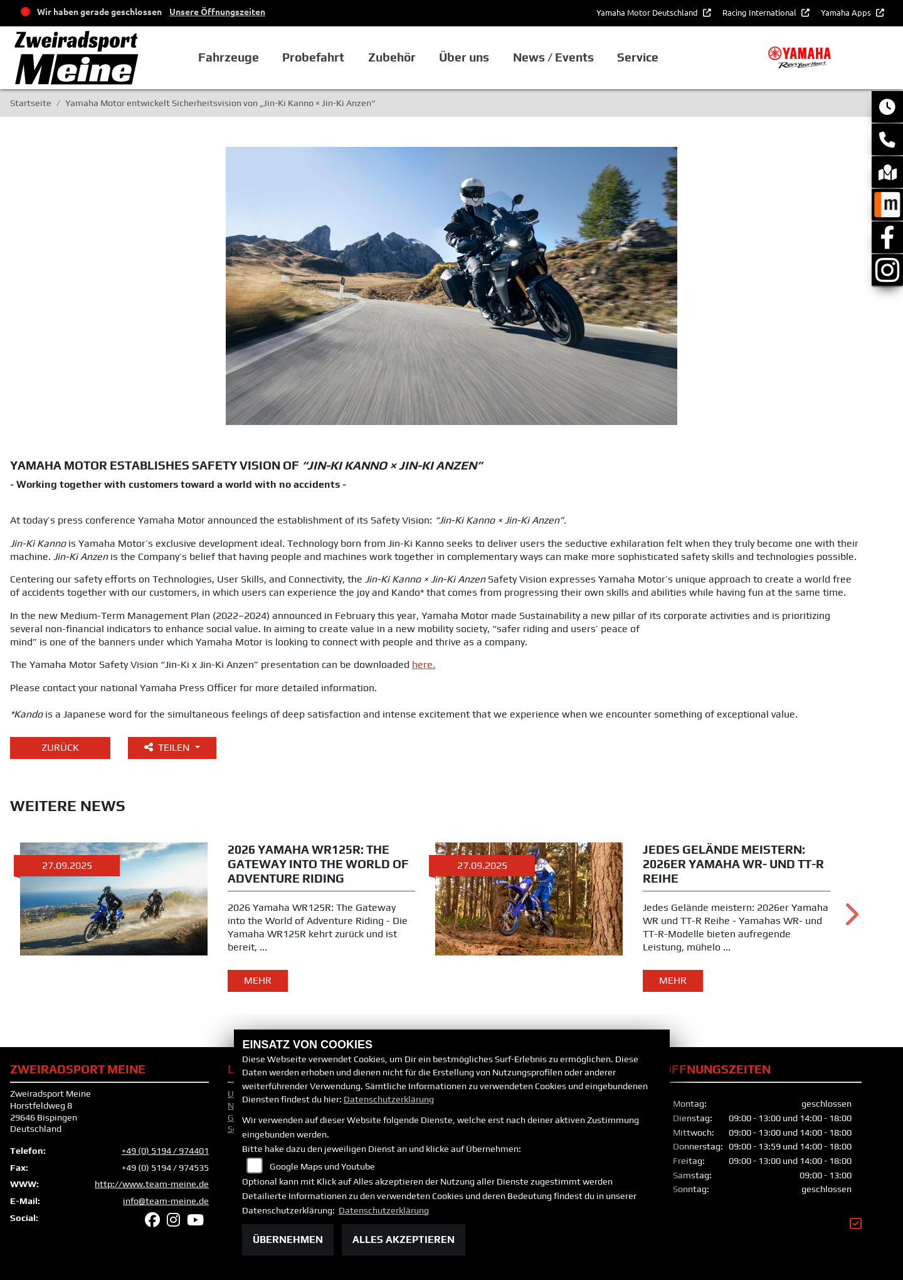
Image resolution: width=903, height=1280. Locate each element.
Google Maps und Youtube (322, 1166)
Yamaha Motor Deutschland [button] (648, 12)
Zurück (60, 747)
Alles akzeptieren (403, 1239)
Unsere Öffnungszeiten (217, 11)
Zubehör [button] (392, 57)
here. (423, 664)
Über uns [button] (464, 57)
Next (850, 918)
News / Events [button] (553, 57)
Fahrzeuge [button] (228, 57)
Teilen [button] (168, 747)
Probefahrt (313, 57)
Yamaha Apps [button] (847, 12)
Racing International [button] (760, 12)
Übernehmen (288, 1239)
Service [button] (637, 57)
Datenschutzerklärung (389, 1099)
